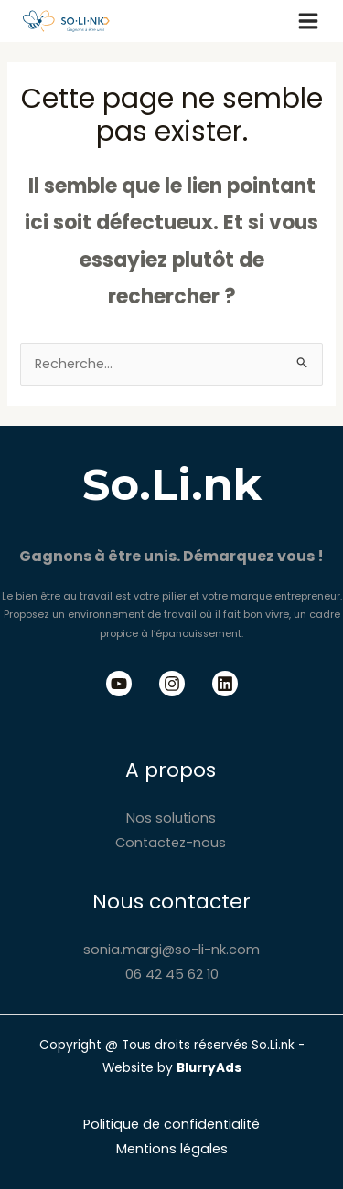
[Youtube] (119, 683)
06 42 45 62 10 (172, 974)
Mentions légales (172, 1149)
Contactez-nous (170, 842)
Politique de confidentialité (171, 1124)
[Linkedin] (225, 683)
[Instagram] (172, 683)
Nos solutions (171, 818)
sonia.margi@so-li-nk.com (171, 949)
